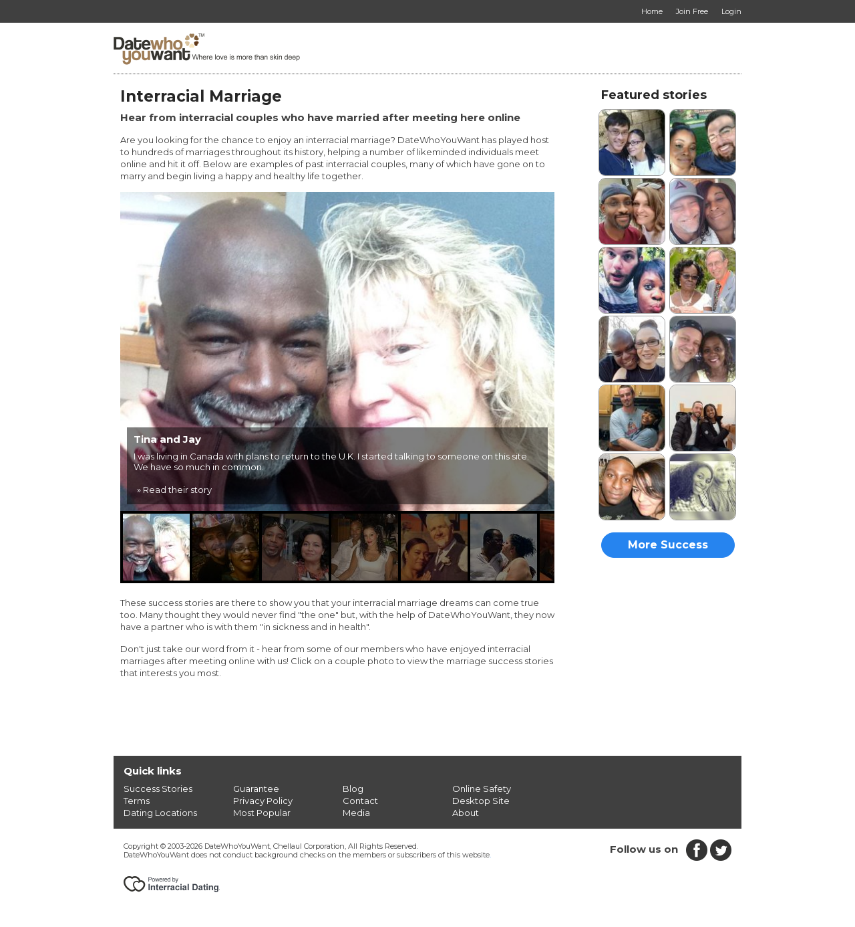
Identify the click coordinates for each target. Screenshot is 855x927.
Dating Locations (160, 812)
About (465, 812)
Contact (360, 800)
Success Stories (158, 788)
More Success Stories (668, 548)
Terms (137, 800)
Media (356, 812)
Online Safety (481, 788)
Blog (353, 788)
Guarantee (256, 788)
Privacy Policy (263, 800)
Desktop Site (481, 800)
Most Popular (262, 812)
